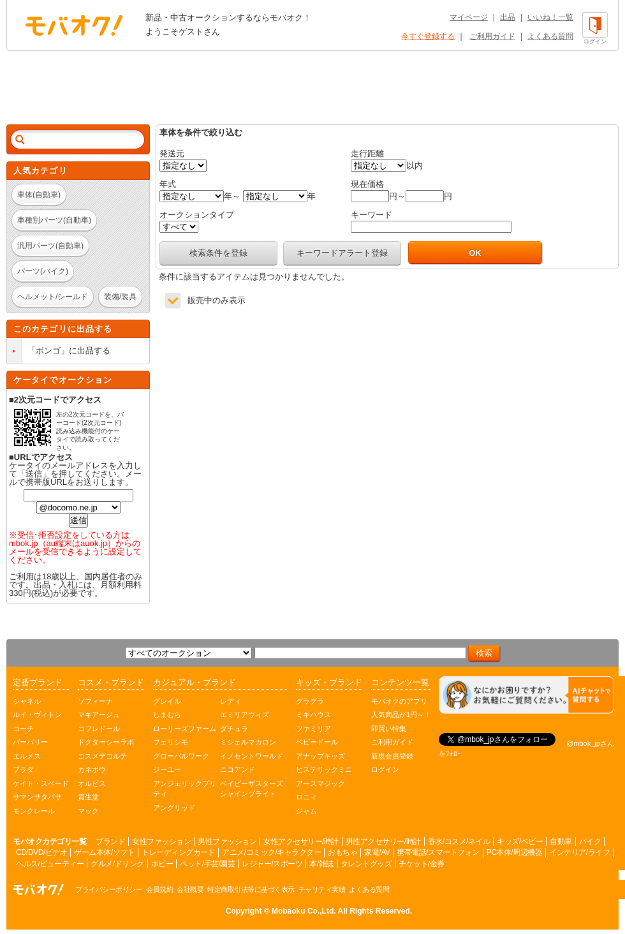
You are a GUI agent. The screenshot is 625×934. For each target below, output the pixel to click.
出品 (507, 17)
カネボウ (92, 769)
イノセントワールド (251, 756)
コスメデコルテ (102, 756)
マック (88, 811)
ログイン (385, 769)
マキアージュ (99, 714)
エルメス (27, 756)
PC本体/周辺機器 (515, 852)
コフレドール (99, 728)
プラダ (23, 769)
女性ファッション (161, 841)
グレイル (167, 701)
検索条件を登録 (218, 253)
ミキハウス (313, 714)
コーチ (23, 728)
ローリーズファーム (184, 728)
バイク (590, 841)
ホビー (162, 863)
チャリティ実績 (322, 889)
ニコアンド (237, 769)
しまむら (167, 714)
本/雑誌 (321, 863)
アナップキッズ (320, 756)
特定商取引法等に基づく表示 (251, 889)
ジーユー (167, 769)
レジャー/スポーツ (272, 863)
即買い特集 (388, 728)
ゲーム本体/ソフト (104, 852)
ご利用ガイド (492, 36)
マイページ (469, 17)
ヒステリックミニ (324, 769)
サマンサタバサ (37, 797)
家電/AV (377, 852)
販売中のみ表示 (217, 300)
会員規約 (159, 889)
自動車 (561, 841)
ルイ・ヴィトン (37, 714)
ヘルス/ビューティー (50, 863)
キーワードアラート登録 (342, 253)
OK (475, 253)
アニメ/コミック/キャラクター (271, 852)
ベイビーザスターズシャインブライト (251, 789)
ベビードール (317, 742)
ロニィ (306, 797)
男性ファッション (227, 841)
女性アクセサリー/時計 (301, 841)
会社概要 (190, 889)
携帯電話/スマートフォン (438, 852)
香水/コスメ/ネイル (459, 841)
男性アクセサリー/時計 (383, 841)
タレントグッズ (366, 863)
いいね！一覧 (550, 17)
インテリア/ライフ (579, 852)
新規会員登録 (392, 756)
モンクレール (34, 811)
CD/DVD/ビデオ (41, 852)
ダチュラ (234, 728)
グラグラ (310, 701)
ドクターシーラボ (106, 742)
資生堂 (88, 797)
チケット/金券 (422, 863)
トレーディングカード (178, 852)
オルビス (92, 783)
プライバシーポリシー (108, 889)
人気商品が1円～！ (401, 714)
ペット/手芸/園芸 (207, 863)
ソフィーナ (95, 701)
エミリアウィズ (244, 714)
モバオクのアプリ (399, 701)
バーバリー (30, 742)
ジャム (306, 811)
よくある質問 (550, 36)
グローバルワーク (181, 756)
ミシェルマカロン (248, 742)
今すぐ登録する (428, 36)
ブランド (110, 841)
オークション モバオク (74, 25)
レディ (230, 701)
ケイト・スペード (41, 783)
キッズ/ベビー (520, 841)
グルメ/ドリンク (117, 863)
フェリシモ (170, 742)
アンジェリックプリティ (184, 789)
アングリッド (174, 808)
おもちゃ (342, 852)
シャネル (27, 701)
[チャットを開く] (526, 695)
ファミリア (313, 728)
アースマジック (320, 783)
